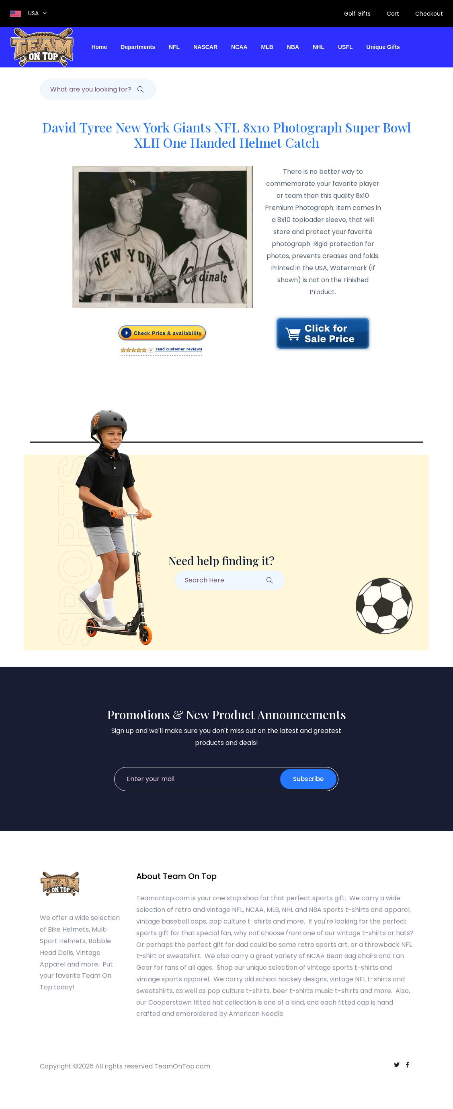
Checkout (429, 14)
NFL (174, 47)
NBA (293, 47)
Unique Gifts (383, 47)
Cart (393, 14)
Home (99, 47)
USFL (345, 47)
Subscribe (308, 779)
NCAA (239, 47)
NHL (318, 47)
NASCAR (205, 47)
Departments (138, 47)
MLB (267, 47)
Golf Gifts (357, 14)
